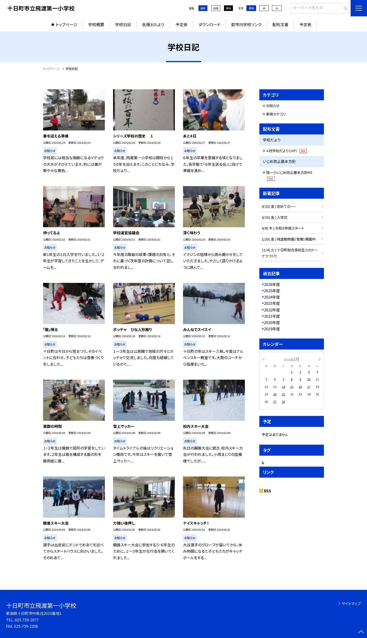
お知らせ (272, 105)
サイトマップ (351, 603)
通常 (203, 8)
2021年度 (272, 316)
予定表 (181, 24)
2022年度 (272, 310)
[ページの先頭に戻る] (361, 632)
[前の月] (263, 359)
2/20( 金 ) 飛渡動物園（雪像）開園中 (289, 239)
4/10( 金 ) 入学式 (274, 217)
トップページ (66, 24)
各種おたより (153, 24)
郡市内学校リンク (246, 24)
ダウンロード (209, 24)
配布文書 (280, 24)
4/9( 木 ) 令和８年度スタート (283, 228)
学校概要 (96, 24)
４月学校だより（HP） (286, 150)
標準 (251, 8)
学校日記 (123, 24)
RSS (267, 491)
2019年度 (272, 329)
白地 (215, 8)
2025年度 (272, 290)
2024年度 (272, 297)
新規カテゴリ (276, 114)
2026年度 (272, 284)
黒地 (228, 8)
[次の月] (319, 359)
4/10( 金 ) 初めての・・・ (279, 206)
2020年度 (272, 322)
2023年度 (272, 303)
